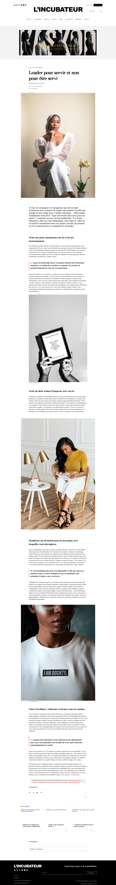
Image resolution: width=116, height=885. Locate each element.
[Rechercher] (92, 11)
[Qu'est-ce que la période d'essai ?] (58, 815)
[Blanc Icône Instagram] (17, 870)
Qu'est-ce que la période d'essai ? (56, 825)
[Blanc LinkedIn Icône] (15, 870)
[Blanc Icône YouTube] (25, 870)
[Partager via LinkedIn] (37, 792)
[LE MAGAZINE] (98, 5)
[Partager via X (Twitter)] (33, 792)
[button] (37, 19)
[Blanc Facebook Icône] (20, 870)
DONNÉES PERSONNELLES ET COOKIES (86, 881)
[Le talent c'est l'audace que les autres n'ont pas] (83, 815)
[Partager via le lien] (41, 792)
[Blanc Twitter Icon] (22, 870)
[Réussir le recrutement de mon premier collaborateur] (32, 815)
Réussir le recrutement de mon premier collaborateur (31, 825)
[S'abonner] (91, 873)
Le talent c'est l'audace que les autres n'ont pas (83, 825)
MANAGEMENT (33, 787)
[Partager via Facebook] (29, 792)
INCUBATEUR (29, 866)
